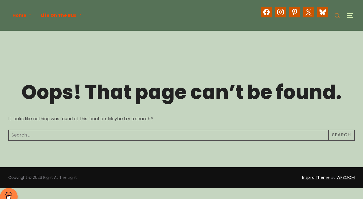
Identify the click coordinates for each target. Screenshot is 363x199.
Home (22, 15)
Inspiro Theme (316, 177)
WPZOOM (346, 177)
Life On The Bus (61, 15)
